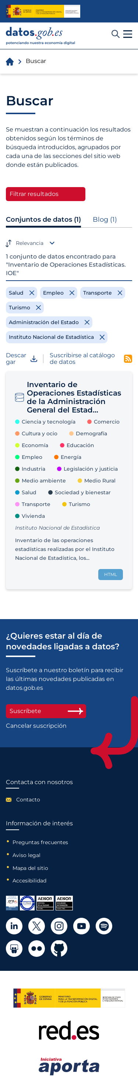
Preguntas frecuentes (40, 842)
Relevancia (29, 243)
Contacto (28, 799)
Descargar (21, 359)
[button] (127, 34)
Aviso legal (26, 855)
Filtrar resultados (34, 193)
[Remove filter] (21, 293)
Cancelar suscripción (36, 726)
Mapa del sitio (30, 868)
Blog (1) (105, 219)
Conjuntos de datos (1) (43, 219)
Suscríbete (46, 710)
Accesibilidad (29, 880)
